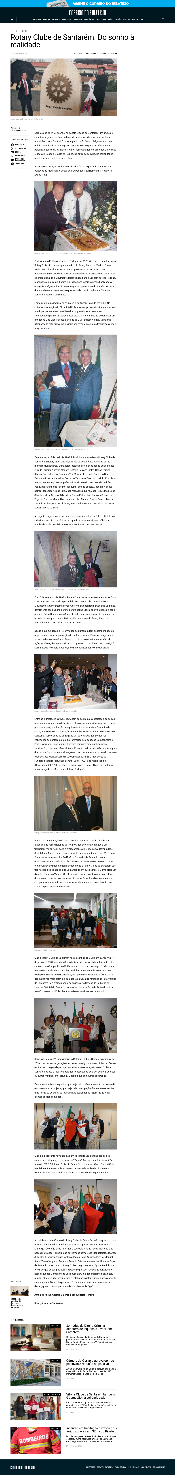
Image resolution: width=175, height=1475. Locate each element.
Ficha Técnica (120, 1467)
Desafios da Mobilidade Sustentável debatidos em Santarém (16, 1303)
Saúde (110, 19)
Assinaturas (146, 1467)
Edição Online (159, 1467)
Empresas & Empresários (83, 19)
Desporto (56, 19)
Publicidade (133, 1467)
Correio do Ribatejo (80, 12)
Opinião (118, 19)
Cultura (46, 19)
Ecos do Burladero (131, 19)
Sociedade (37, 19)
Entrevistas (101, 19)
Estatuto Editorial (105, 1467)
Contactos (90, 1467)
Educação (66, 19)
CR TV (143, 19)
